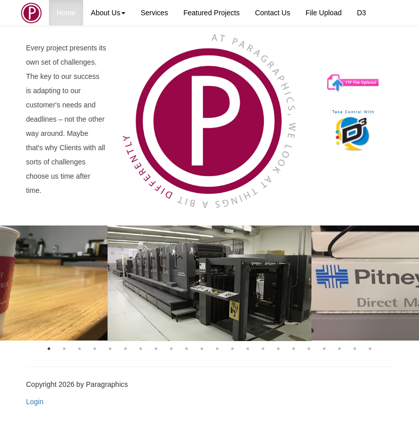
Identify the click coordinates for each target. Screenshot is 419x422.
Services (154, 13)
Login (34, 402)
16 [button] (278, 349)
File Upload (323, 13)
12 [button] (217, 349)
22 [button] (370, 349)
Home (66, 13)
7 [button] (141, 349)
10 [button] (186, 349)
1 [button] (49, 349)
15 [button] (263, 349)
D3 (361, 13)
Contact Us (272, 13)
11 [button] (202, 349)
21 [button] (355, 349)
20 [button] (339, 349)
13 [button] (232, 349)
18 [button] (309, 349)
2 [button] (64, 349)
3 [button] (79, 349)
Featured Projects (212, 13)
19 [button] (324, 349)
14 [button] (248, 349)
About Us (108, 13)
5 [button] (110, 349)
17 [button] (294, 349)
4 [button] (95, 349)
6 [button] (125, 349)
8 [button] (156, 349)
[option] (209, 283)
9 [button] (171, 349)
